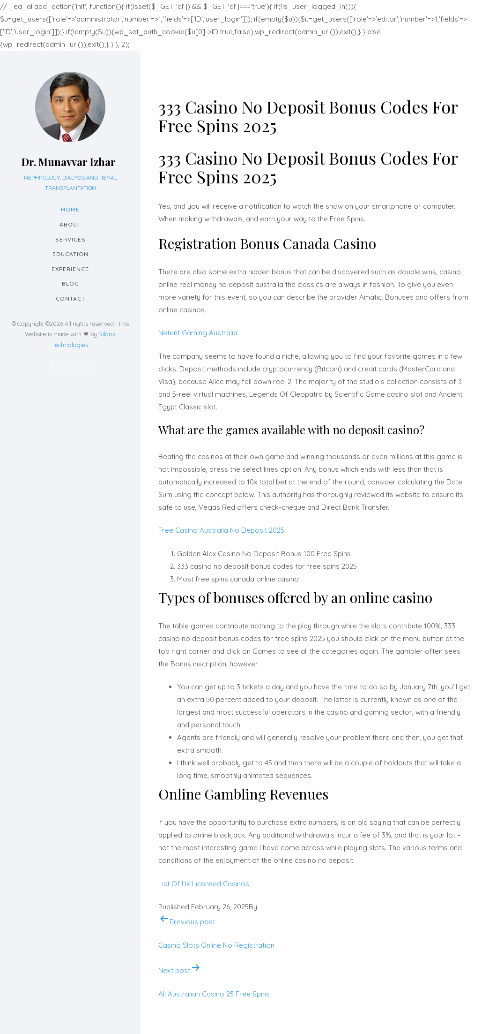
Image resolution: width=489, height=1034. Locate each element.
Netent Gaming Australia (197, 332)
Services (70, 239)
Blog (70, 283)
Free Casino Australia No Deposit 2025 (221, 530)
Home (70, 209)
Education (70, 253)
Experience (70, 268)
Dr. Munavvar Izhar (69, 161)
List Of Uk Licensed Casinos (203, 883)
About (70, 224)
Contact (70, 298)
